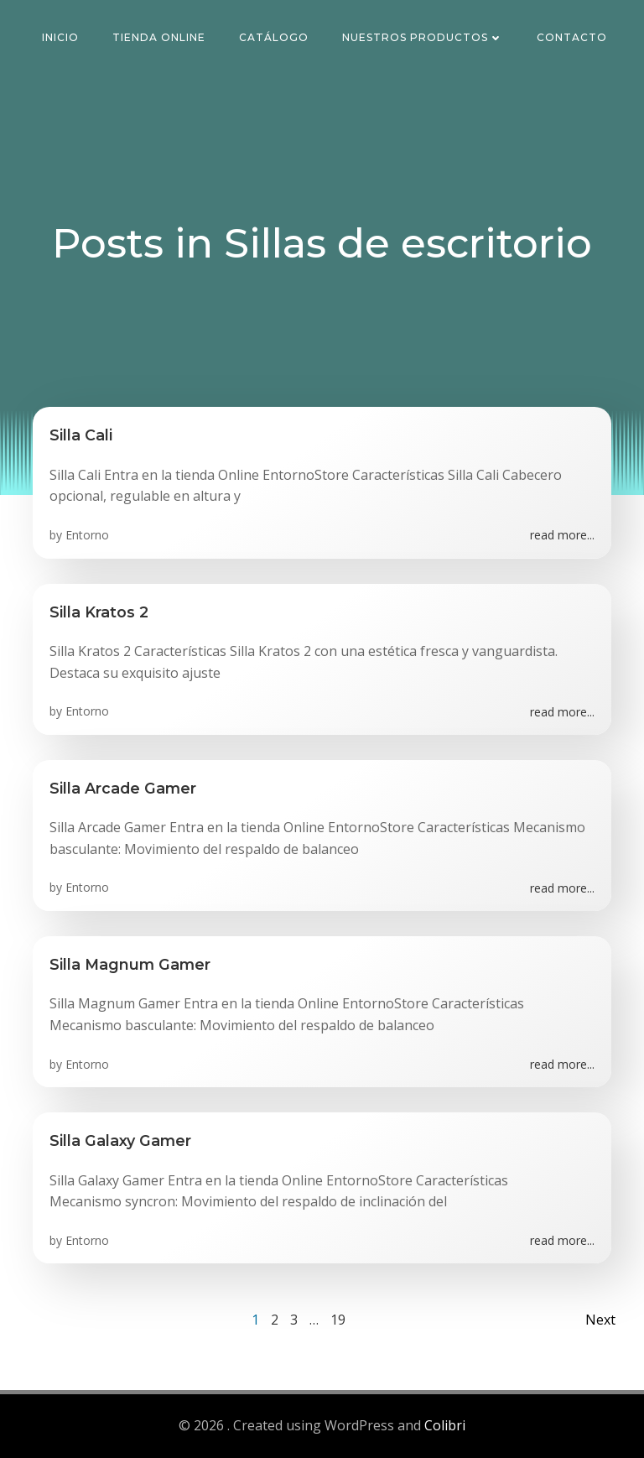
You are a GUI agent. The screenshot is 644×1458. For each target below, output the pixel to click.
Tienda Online (158, 37)
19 (337, 1319)
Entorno (87, 535)
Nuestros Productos (422, 37)
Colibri (444, 1425)
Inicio (60, 37)
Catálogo (274, 37)
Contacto (572, 37)
